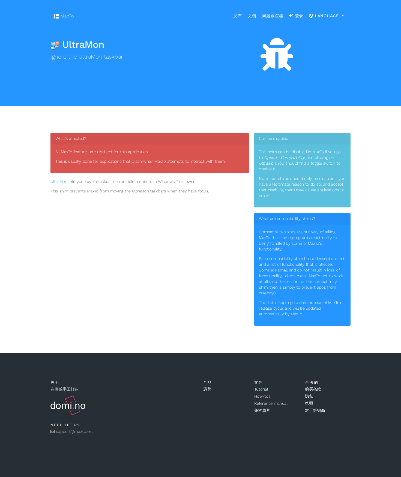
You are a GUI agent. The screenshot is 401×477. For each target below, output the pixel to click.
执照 (309, 403)
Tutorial (261, 389)
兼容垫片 (262, 410)
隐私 (309, 396)
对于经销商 (315, 410)
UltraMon (58, 181)
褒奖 (207, 389)
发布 (237, 15)
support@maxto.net (71, 431)
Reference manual (271, 403)
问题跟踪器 (272, 15)
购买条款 (313, 389)
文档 (252, 15)
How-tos (262, 396)
